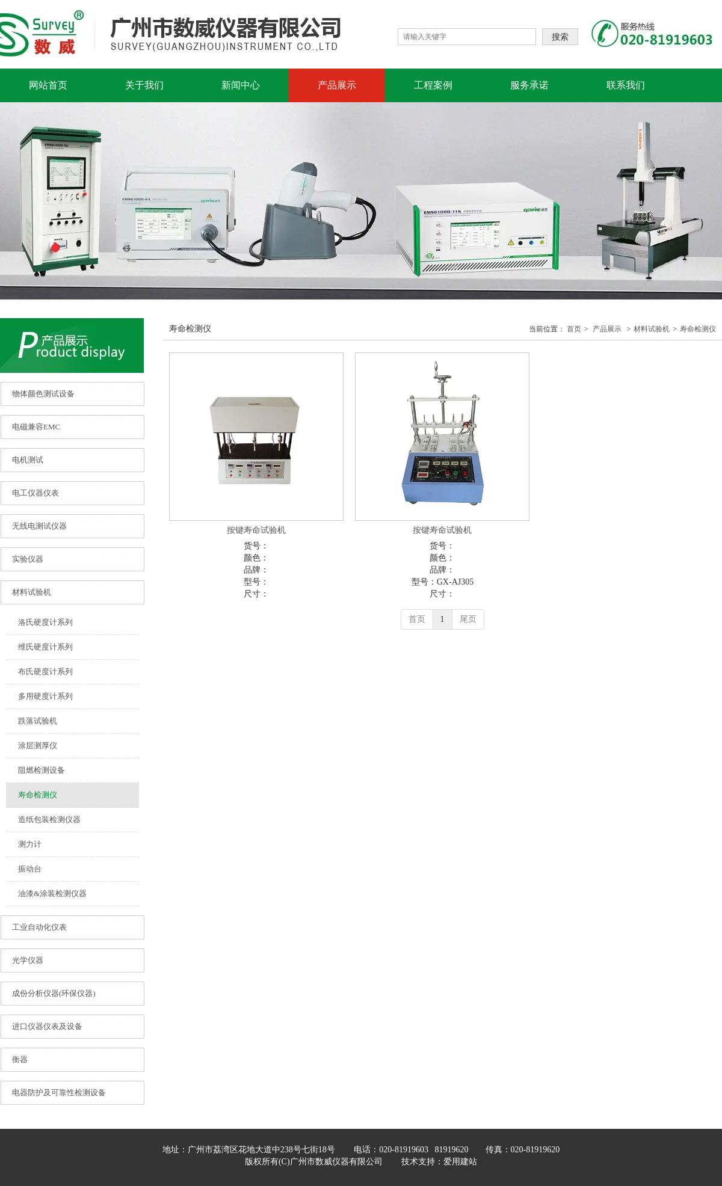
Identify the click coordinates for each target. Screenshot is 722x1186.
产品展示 (607, 329)
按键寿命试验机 (256, 530)
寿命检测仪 (698, 329)
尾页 (468, 619)
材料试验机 (652, 329)
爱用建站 (460, 1161)
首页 (574, 329)
